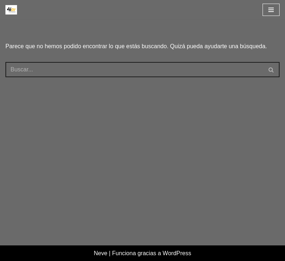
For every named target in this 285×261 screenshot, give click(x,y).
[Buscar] (134, 69)
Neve (100, 253)
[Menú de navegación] (271, 10)
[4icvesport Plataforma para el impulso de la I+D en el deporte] (11, 9)
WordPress (177, 253)
